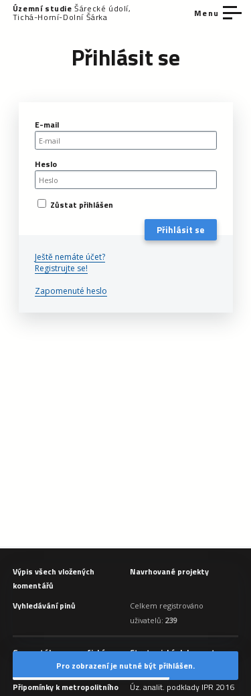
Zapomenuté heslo (71, 291)
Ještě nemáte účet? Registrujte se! (70, 262)
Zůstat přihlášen (75, 204)
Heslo (46, 164)
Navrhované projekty (169, 571)
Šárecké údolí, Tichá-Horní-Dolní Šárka (72, 12)
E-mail (47, 124)
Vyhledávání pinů (44, 605)
